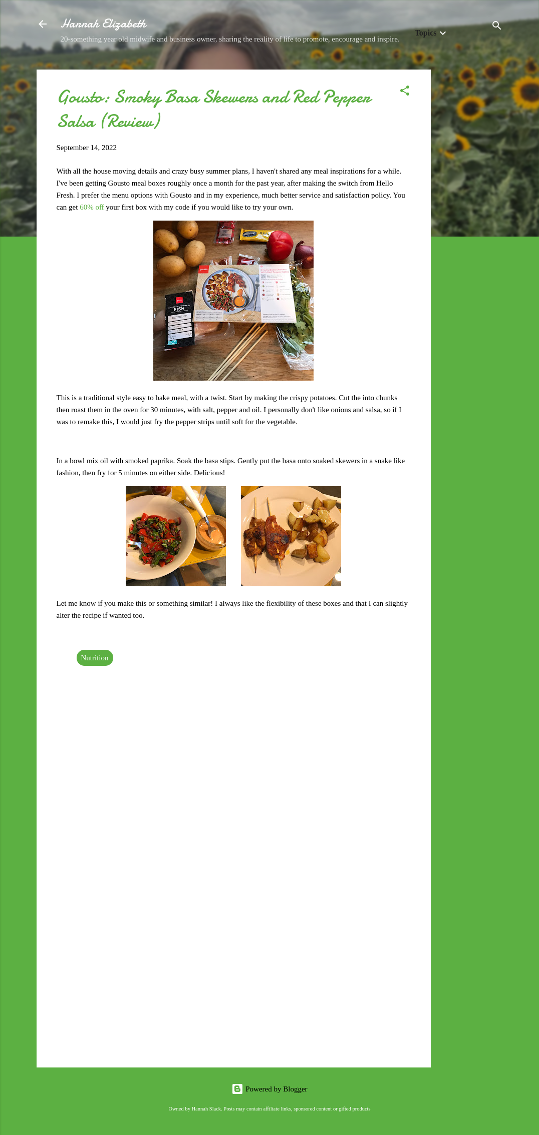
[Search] (497, 27)
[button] (405, 92)
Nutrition (95, 658)
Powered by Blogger (269, 1089)
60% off (92, 207)
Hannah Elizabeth (103, 24)
